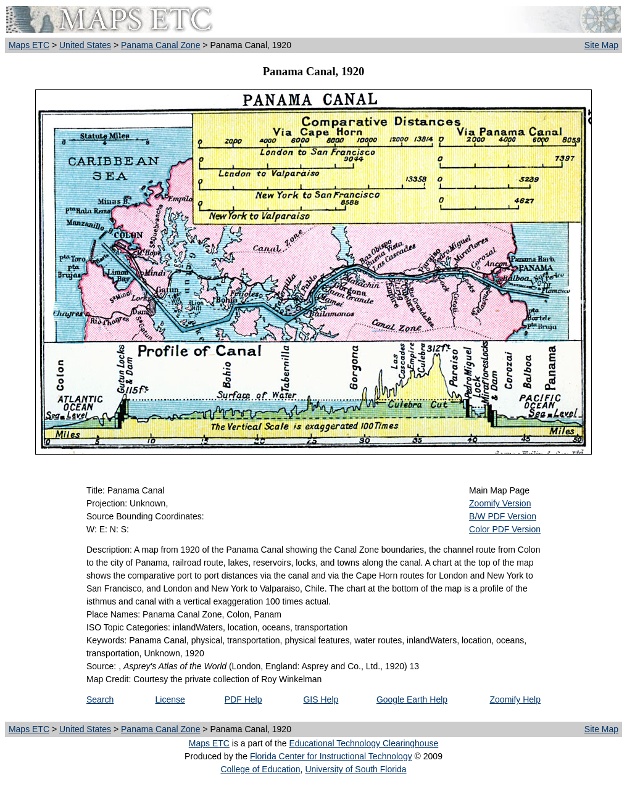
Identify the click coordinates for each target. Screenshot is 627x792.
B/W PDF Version (502, 516)
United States (85, 45)
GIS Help (320, 699)
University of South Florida (355, 769)
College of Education (260, 769)
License (170, 699)
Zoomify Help (515, 699)
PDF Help (243, 699)
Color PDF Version (505, 529)
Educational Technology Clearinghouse (363, 743)
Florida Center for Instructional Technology (331, 756)
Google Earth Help (411, 699)
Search (100, 699)
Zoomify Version (500, 503)
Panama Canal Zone (160, 45)
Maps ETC (29, 45)
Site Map (601, 45)
